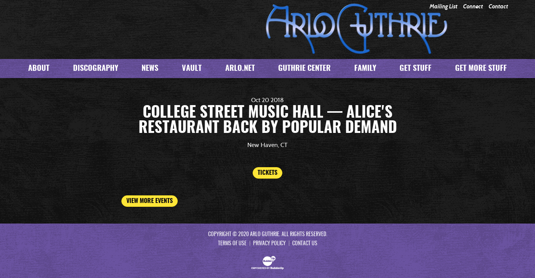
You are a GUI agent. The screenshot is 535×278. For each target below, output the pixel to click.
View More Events (149, 201)
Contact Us (304, 243)
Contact (498, 7)
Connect (473, 7)
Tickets (267, 173)
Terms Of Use (232, 243)
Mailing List (443, 7)
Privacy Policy (269, 243)
